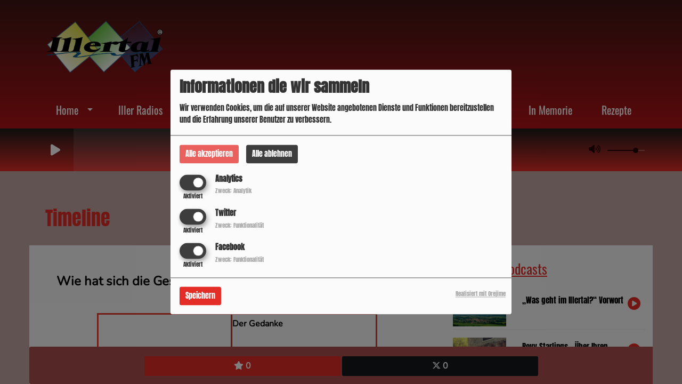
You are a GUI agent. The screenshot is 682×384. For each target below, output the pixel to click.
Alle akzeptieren (209, 153)
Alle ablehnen (272, 153)
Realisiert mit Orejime (481, 294)
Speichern (200, 296)
